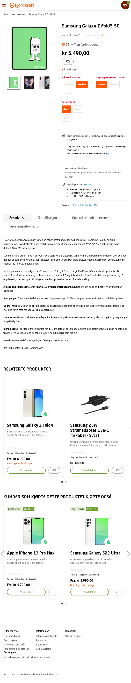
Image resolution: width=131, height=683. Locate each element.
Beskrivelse (17, 218)
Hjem (5, 14)
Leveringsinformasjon (24, 226)
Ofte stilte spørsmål (14, 644)
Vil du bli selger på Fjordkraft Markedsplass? (27, 657)
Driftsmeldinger (12, 636)
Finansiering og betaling (16, 648)
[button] (62, 482)
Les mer (68, 176)
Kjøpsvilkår (42, 644)
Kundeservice (11, 630)
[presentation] (4, 429)
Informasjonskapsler (47, 636)
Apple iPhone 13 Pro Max (30, 553)
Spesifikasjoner (49, 218)
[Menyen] (4, 5)
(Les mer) (88, 184)
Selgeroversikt (43, 648)
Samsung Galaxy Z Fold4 (30, 426)
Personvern (42, 640)
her (107, 153)
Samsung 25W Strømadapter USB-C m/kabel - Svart (89, 431)
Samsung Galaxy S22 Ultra (95, 553)
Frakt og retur (11, 640)
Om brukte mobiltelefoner (90, 218)
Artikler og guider (74, 636)
